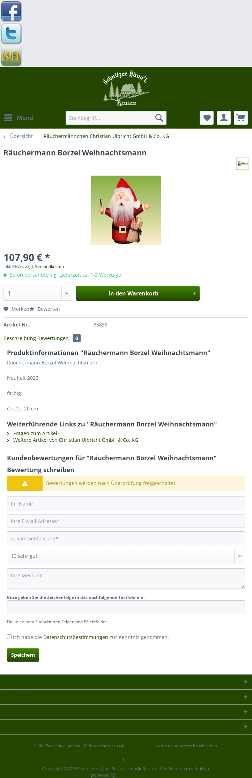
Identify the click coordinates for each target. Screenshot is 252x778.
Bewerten (44, 309)
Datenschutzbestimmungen (75, 637)
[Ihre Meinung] (126, 578)
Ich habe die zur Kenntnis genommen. (91, 637)
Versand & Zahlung (147, 759)
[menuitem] (18, 118)
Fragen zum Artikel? (33, 433)
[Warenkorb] (241, 118)
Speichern (23, 655)
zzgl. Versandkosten (44, 266)
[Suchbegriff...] (116, 118)
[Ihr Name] (126, 503)
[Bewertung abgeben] (126, 556)
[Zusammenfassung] (126, 538)
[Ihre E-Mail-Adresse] (126, 521)
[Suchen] (159, 118)
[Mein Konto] (224, 118)
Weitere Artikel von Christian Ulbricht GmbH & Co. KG (72, 440)
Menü (19, 117)
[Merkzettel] (207, 118)
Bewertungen (59, 338)
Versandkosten (140, 746)
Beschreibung (19, 338)
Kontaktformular (102, 759)
